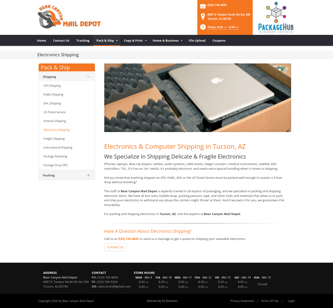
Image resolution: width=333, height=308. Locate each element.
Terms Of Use (270, 301)
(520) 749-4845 (217, 5)
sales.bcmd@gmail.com (114, 286)
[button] (219, 28)
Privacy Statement (242, 301)
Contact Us (115, 247)
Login (291, 301)
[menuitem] (42, 40)
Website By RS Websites (162, 301)
